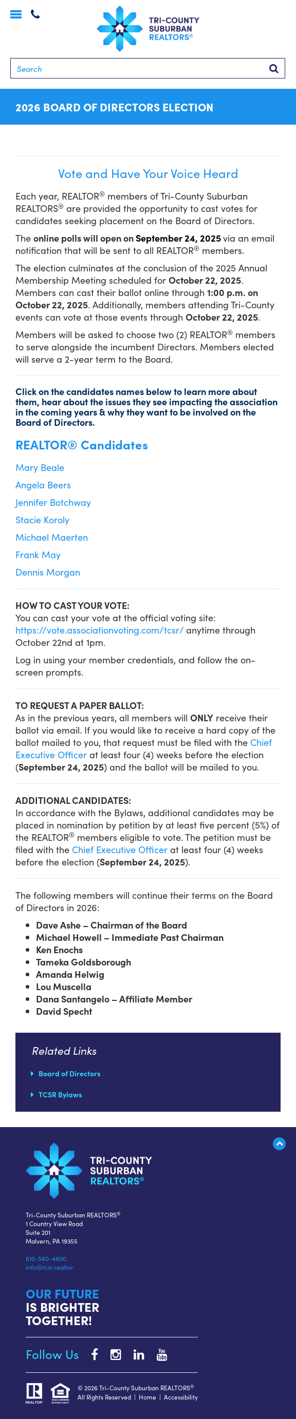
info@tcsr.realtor (49, 1267)
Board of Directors (70, 1073)
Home (147, 1396)
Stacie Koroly (42, 519)
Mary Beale (39, 467)
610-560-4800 (46, 1258)
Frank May (38, 554)
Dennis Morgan (47, 571)
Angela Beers (43, 484)
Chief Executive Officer (120, 849)
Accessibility (181, 1396)
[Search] (147, 68)
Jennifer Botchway (53, 502)
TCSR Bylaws (60, 1094)
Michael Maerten (51, 536)
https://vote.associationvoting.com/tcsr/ (99, 629)
